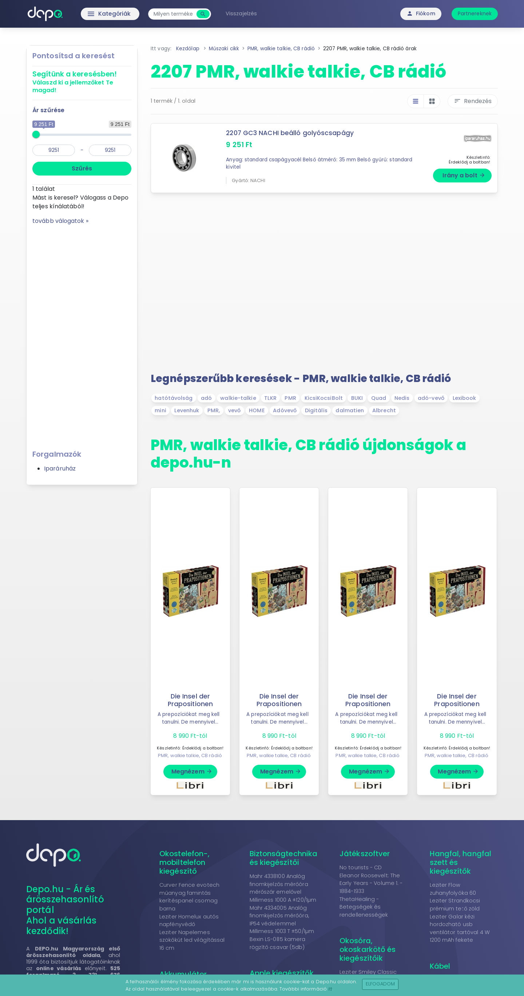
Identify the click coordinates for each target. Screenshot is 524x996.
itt (330, 988)
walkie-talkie (238, 398)
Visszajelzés (242, 13)
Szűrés (82, 168)
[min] (53, 150)
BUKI (357, 398)
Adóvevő (285, 410)
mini (160, 410)
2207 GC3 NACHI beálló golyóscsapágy (290, 133)
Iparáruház (60, 468)
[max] (110, 150)
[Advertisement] (81, 334)
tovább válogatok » (60, 221)
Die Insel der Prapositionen (190, 700)
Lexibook (464, 398)
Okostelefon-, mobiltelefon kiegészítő (184, 862)
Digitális (316, 410)
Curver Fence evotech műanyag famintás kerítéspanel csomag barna (189, 896)
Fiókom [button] (420, 13)
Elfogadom (380, 983)
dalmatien (350, 410)
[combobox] (174, 14)
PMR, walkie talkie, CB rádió (190, 755)
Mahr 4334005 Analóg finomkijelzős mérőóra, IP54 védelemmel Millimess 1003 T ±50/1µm (282, 919)
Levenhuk (186, 410)
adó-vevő (431, 398)
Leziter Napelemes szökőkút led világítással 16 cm (192, 940)
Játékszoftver (365, 854)
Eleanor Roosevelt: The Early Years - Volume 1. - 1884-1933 (371, 883)
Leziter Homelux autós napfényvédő (189, 920)
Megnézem (192, 771)
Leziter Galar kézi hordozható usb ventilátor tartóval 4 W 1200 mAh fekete (460, 928)
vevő (234, 410)
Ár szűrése (48, 110)
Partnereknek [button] (475, 13)
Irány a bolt (463, 175)
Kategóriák (94, 13)
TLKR (270, 398)
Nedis (402, 398)
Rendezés (473, 101)
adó (206, 398)
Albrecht (384, 410)
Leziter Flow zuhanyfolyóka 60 (453, 889)
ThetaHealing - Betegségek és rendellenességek (364, 906)
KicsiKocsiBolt (324, 398)
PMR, (213, 410)
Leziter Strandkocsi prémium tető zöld (455, 904)
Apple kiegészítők (282, 973)
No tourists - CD (361, 867)
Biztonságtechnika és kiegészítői (284, 858)
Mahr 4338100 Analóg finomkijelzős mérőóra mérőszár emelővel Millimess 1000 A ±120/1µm (283, 888)
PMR (290, 398)
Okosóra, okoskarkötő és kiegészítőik (368, 949)
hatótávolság (173, 398)
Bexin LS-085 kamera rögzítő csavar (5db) (278, 943)
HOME (257, 410)
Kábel (440, 966)
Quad (378, 398)
